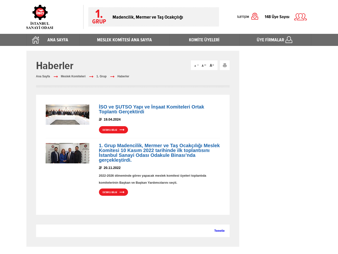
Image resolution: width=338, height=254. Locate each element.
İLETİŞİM (243, 17)
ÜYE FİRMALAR (270, 40)
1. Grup (102, 76)
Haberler (123, 76)
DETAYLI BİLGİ (110, 130)
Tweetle (219, 230)
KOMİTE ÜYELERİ (204, 40)
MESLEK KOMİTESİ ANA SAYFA (124, 40)
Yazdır (225, 65)
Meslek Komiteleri (73, 76)
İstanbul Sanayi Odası (52, 17)
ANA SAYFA (57, 40)
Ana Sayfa (43, 76)
